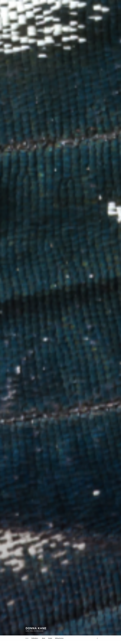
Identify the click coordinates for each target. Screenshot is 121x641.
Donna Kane (36, 628)
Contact (50, 638)
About (43, 638)
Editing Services (59, 638)
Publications (35, 638)
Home (26, 638)
